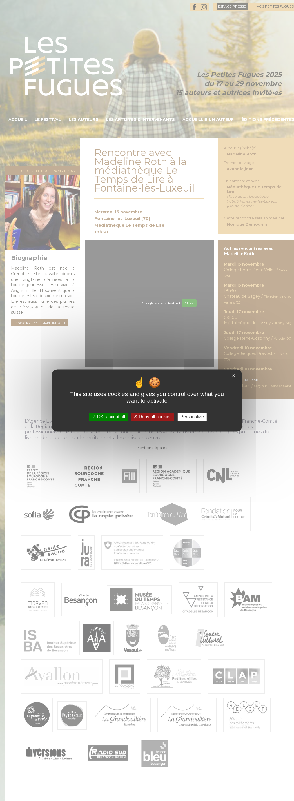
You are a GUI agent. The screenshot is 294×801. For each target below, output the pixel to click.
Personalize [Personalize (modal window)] (192, 416)
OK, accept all (108, 416)
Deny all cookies (153, 416)
